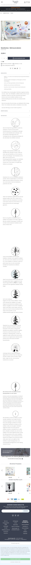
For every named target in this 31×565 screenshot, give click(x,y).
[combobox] (15, 5)
